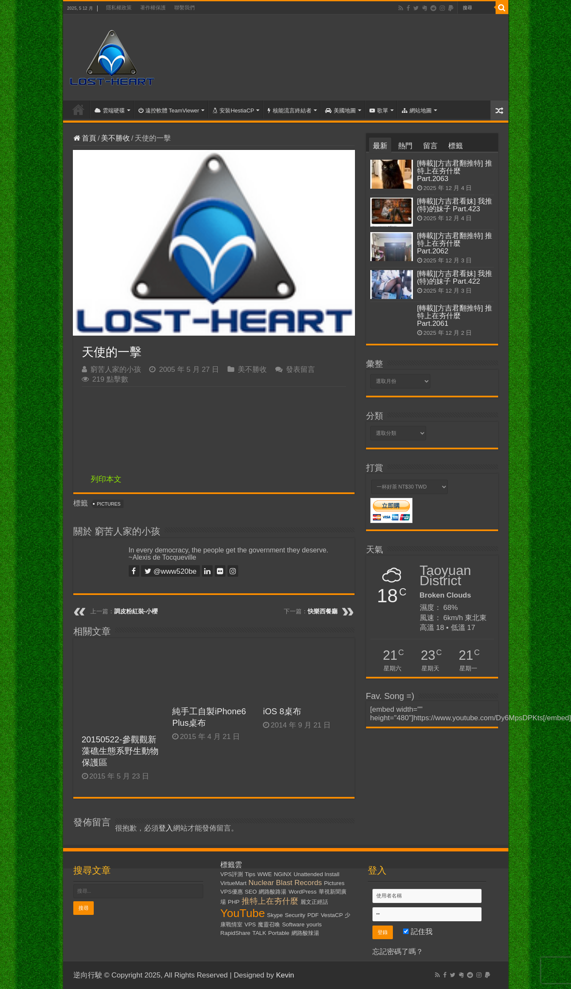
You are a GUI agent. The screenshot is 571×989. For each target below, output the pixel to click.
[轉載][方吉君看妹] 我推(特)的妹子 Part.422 (455, 277)
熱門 (405, 146)
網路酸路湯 (272, 891)
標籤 (455, 146)
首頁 (78, 109)
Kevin (285, 975)
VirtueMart (233, 883)
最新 (380, 146)
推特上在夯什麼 (270, 901)
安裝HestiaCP (233, 110)
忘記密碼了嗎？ (397, 952)
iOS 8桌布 (282, 711)
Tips (250, 874)
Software (293, 924)
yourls (314, 924)
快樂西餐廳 (322, 611)
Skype (275, 915)
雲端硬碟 (110, 110)
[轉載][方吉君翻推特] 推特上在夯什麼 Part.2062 (455, 243)
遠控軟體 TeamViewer (168, 110)
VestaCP (332, 915)
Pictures (109, 503)
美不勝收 (115, 138)
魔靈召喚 (269, 924)
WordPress (302, 891)
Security (295, 915)
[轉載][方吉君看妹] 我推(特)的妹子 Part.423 (455, 205)
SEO (251, 891)
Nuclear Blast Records (285, 882)
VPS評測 (231, 874)
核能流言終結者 (289, 110)
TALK (259, 933)
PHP (233, 902)
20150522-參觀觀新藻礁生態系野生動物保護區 (120, 751)
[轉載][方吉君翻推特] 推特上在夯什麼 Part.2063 (455, 171)
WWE (264, 874)
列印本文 (106, 479)
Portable (278, 933)
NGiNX (282, 874)
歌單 (378, 110)
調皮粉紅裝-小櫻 (136, 611)
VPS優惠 (231, 891)
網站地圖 (417, 110)
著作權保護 (153, 8)
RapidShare (235, 933)
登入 (166, 828)
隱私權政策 (119, 8)
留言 (430, 146)
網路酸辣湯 (305, 933)
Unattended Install (316, 874)
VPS (250, 924)
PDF (313, 915)
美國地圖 (340, 110)
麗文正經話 (314, 902)
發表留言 (300, 369)
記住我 (418, 932)
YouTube (242, 913)
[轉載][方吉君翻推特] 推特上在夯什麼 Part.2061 (455, 316)
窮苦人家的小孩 (115, 369)
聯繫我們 (184, 8)
